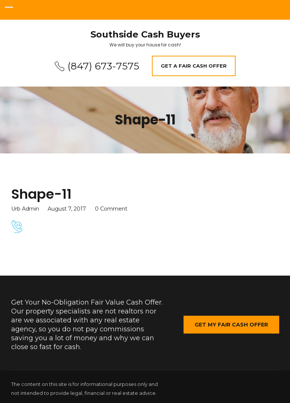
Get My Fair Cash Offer (231, 324)
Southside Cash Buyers (145, 34)
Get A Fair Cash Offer (194, 66)
